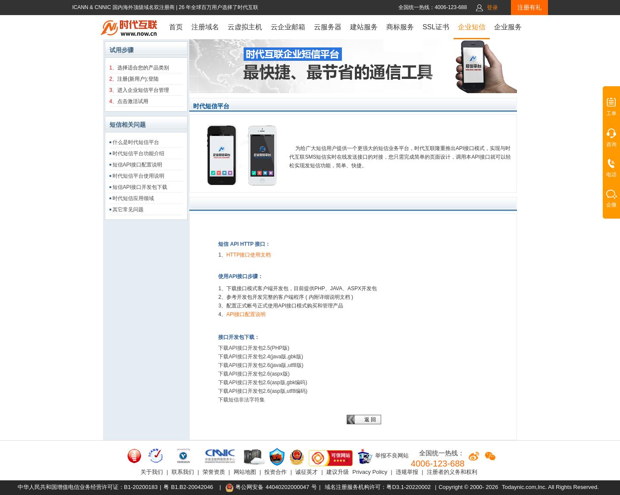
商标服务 (400, 27)
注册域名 (205, 27)
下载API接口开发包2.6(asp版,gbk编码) (262, 382)
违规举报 (407, 472)
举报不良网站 (383, 456)
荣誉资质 (214, 472)
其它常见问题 (128, 210)
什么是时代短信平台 (136, 142)
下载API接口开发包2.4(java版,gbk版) (260, 357)
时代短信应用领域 (133, 198)
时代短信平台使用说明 (138, 176)
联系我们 (183, 472)
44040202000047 (287, 487)
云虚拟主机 (245, 27)
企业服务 (508, 27)
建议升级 (337, 472)
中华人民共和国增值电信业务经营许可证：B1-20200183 (88, 487)
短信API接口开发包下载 (140, 187)
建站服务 (364, 27)
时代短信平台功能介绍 (138, 153)
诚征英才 (306, 472)
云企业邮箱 (288, 27)
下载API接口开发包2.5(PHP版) (253, 348)
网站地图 (245, 472)
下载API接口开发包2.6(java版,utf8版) (260, 365)
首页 (176, 27)
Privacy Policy (369, 472)
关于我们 (152, 472)
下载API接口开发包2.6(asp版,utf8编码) (262, 391)
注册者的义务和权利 (452, 472)
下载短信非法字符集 (241, 400)
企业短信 (471, 27)
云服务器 (327, 27)
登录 (492, 7)
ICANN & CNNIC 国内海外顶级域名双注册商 (124, 7)
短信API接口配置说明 (137, 165)
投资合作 (275, 472)
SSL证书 (436, 27)
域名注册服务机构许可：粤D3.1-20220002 (378, 487)
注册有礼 (529, 7)
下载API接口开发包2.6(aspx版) (253, 374)
